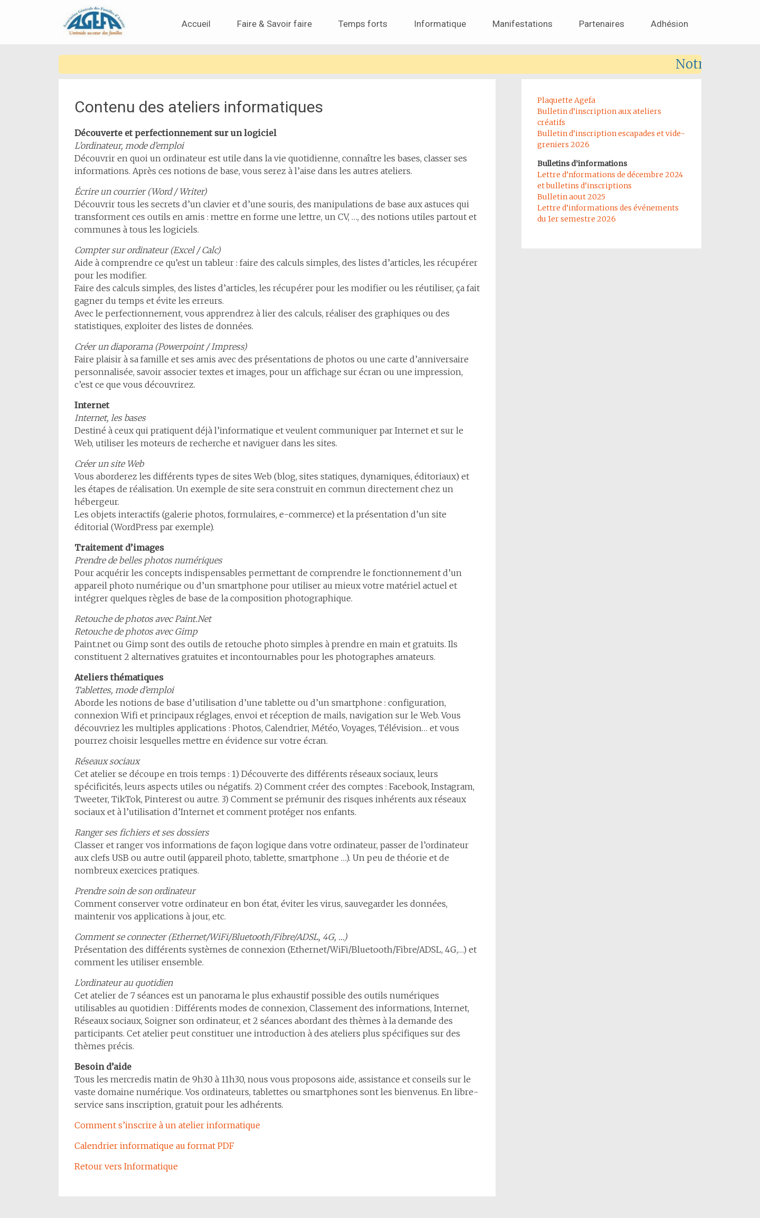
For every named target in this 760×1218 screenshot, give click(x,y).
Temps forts (362, 23)
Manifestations (522, 23)
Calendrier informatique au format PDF (154, 1145)
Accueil (196, 23)
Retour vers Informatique (126, 1166)
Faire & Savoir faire (274, 23)
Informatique (440, 23)
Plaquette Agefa (566, 100)
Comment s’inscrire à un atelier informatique (167, 1125)
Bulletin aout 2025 (571, 197)
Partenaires (601, 23)
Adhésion (669, 23)
